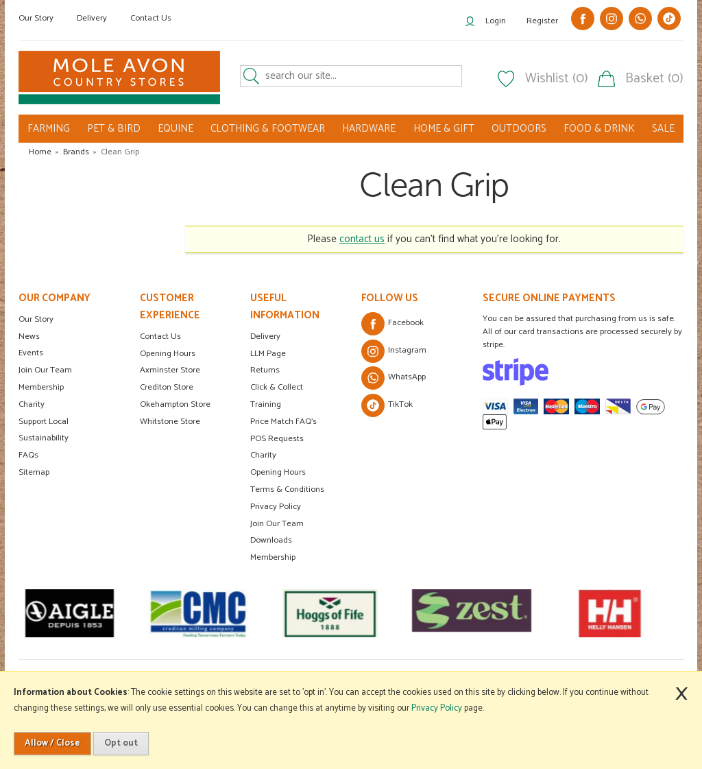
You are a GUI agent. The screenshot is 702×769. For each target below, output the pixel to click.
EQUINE (175, 128)
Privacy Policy (275, 506)
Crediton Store (166, 387)
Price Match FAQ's (283, 421)
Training (265, 404)
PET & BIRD (114, 128)
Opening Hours (167, 353)
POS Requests (277, 438)
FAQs (28, 455)
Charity (32, 404)
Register (542, 21)
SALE (663, 128)
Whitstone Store (170, 421)
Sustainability (44, 438)
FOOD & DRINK (599, 128)
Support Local (44, 421)
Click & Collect (276, 387)
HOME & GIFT (443, 128)
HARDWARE (369, 128)
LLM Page (268, 353)
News (29, 336)
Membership (41, 387)
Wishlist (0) (556, 79)
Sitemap (34, 472)
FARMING (48, 128)
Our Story (36, 18)
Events (31, 353)
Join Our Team (45, 370)
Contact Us (150, 18)
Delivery (92, 18)
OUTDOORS (519, 128)
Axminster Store (170, 370)
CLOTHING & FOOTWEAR (267, 128)
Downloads (271, 540)
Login (495, 21)
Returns (265, 370)
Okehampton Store (175, 404)
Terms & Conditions (287, 489)
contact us (362, 239)
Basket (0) (654, 79)
